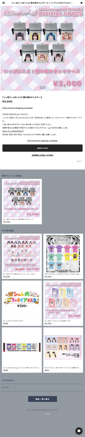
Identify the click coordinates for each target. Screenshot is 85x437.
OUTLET (5, 387)
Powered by (42, 414)
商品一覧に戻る (43, 399)
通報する (80, 161)
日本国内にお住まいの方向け (42, 155)
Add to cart (42, 148)
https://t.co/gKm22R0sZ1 (13, 131)
